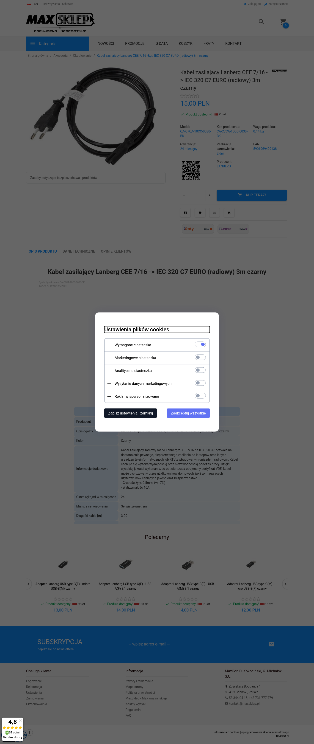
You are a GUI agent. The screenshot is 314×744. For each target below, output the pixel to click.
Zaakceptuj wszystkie (188, 413)
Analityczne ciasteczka (133, 371)
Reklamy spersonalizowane (137, 396)
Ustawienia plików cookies (136, 329)
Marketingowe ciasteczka (135, 358)
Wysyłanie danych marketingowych (143, 383)
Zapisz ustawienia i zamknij (130, 413)
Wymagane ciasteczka (133, 345)
